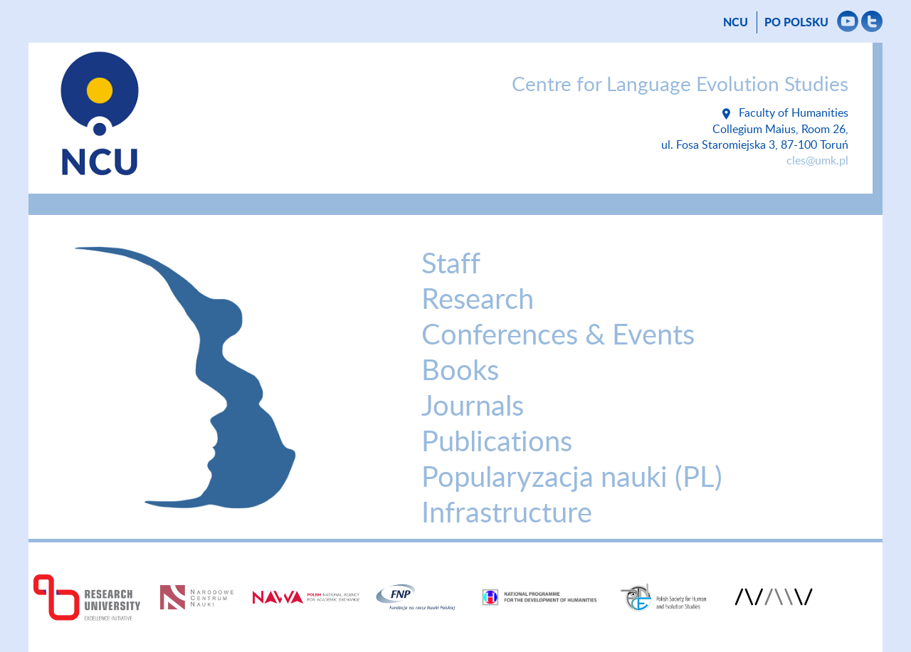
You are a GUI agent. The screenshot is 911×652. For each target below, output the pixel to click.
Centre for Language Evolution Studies (680, 85)
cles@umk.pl (817, 161)
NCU (735, 22)
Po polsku (796, 22)
